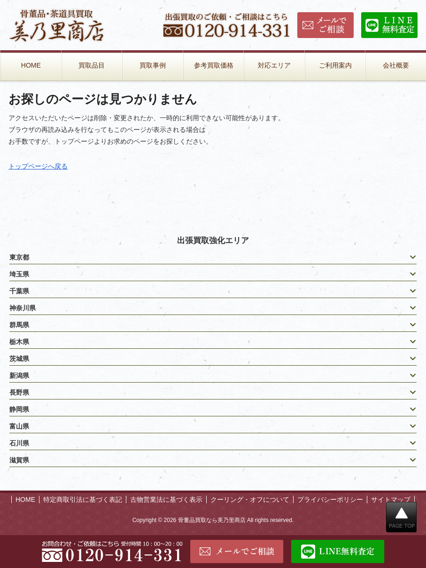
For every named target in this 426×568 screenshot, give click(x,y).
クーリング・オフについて (249, 499)
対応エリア (274, 65)
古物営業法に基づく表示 (166, 499)
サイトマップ (391, 499)
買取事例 (152, 65)
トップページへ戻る (38, 166)
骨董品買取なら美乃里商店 (212, 520)
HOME (31, 65)
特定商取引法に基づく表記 (82, 499)
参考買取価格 (213, 65)
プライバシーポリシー (330, 499)
